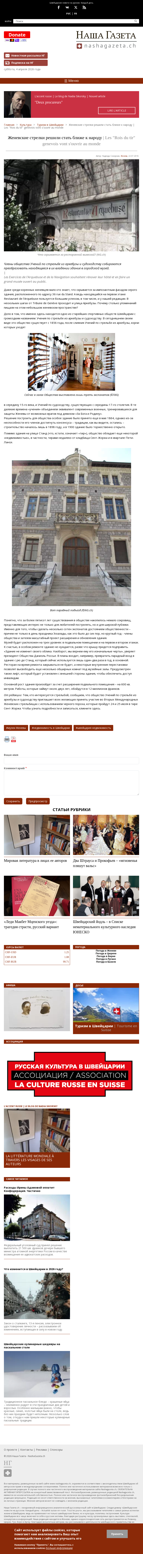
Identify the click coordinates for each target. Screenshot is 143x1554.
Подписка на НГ (22, 62)
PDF (13, 739)
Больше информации (59, 1548)
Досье (79, 985)
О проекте (10, 1449)
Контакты (26, 1449)
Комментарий (14, 768)
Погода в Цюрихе (106, 953)
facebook (58, 7)
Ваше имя (11, 754)
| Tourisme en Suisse (119, 1028)
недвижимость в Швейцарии (52, 728)
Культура (25, 125)
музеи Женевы (17, 728)
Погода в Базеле (106, 961)
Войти (8, 21)
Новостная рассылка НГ (28, 55)
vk (67, 7)
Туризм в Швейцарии (50, 125)
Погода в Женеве (106, 950)
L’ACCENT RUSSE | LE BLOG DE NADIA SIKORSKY (31, 1106)
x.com (76, 7)
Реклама (41, 1449)
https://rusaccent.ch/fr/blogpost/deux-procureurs (71, 104)
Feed (84, 7)
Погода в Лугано (106, 959)
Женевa (124, 156)
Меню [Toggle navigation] (71, 80)
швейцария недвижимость (94, 728)
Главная (9, 125)
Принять (117, 1534)
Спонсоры (56, 1449)
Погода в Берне (106, 956)
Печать (7, 739)
